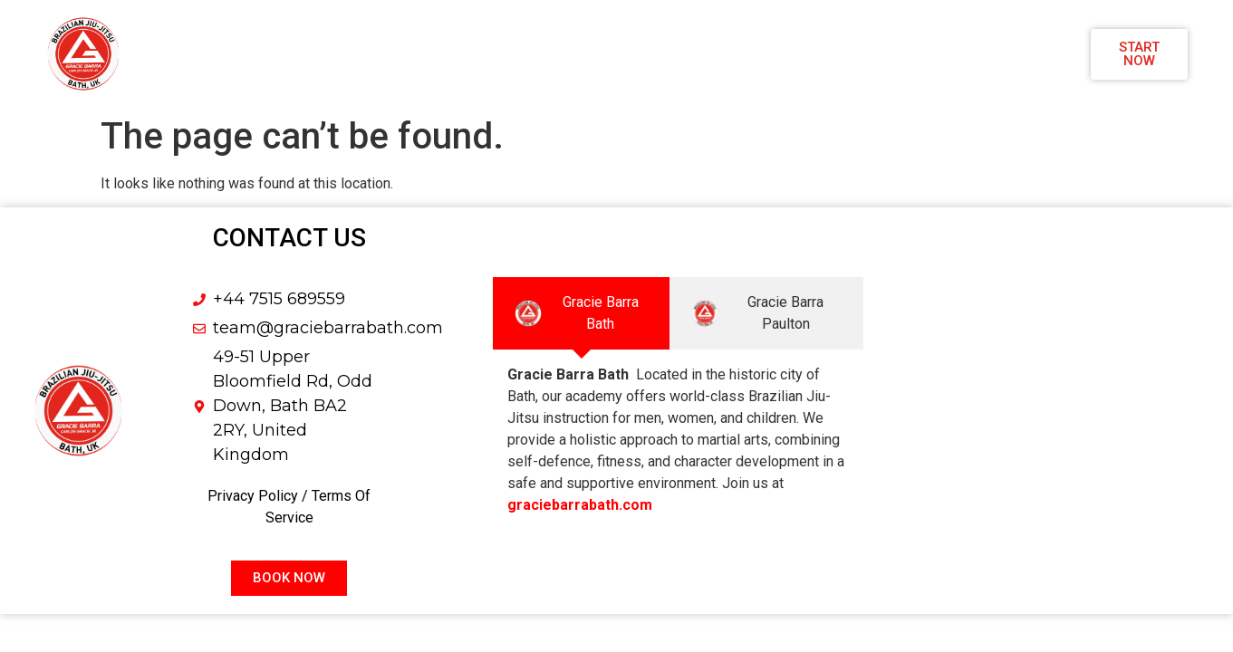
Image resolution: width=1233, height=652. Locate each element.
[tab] (581, 313)
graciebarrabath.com (579, 504)
